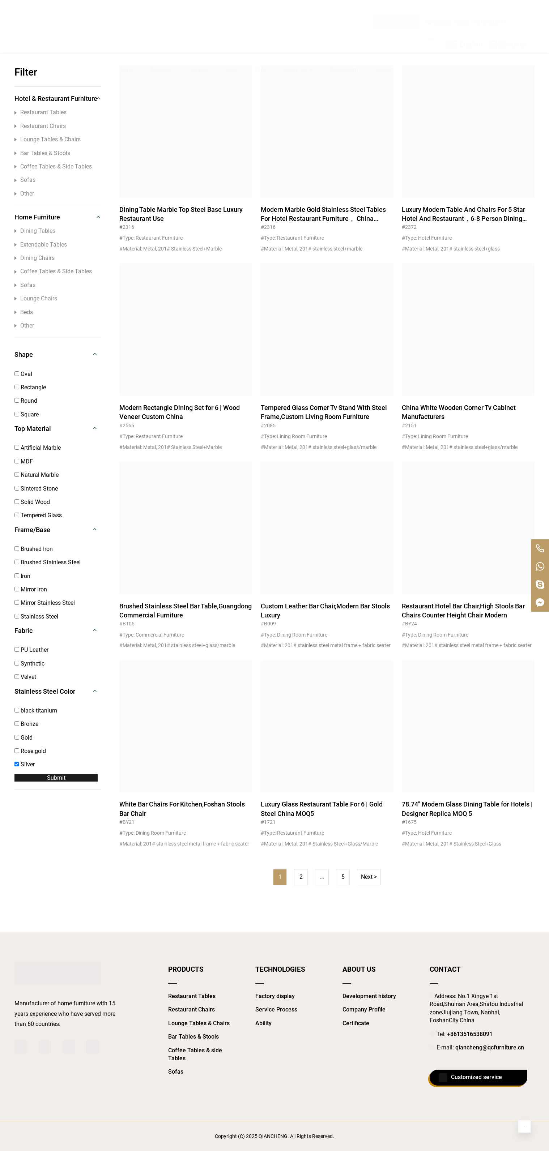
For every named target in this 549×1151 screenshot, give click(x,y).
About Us (298, 35)
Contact (384, 34)
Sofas (24, 179)
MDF (23, 461)
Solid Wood (32, 502)
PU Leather (31, 649)
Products (161, 34)
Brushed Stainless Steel (47, 562)
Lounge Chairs (35, 298)
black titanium (35, 710)
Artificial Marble (37, 447)
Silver (24, 764)
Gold (23, 737)
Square (26, 414)
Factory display (275, 996)
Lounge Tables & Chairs (47, 139)
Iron (22, 576)
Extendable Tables (40, 244)
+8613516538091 (470, 1034)
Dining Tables (34, 230)
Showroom (344, 34)
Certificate (355, 1023)
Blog (261, 34)
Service (198, 34)
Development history (369, 996)
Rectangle (30, 387)
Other (24, 193)
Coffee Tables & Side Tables (53, 166)
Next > (369, 876)
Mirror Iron (30, 589)
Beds (23, 312)
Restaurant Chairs (40, 126)
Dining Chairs (34, 257)
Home (125, 34)
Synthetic (29, 663)
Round (25, 400)
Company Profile (364, 1009)
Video (231, 34)
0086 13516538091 (481, 8)
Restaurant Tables (40, 112)
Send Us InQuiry (396, 8)
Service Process (276, 1009)
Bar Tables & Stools (42, 153)
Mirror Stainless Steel (44, 602)
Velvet (25, 676)
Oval (23, 374)
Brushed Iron (33, 548)
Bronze (26, 723)
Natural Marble (36, 474)
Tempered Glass (38, 515)
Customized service (470, 1077)
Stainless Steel (36, 616)
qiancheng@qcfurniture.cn (489, 1047)
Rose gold (30, 751)
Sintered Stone (36, 488)
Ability (263, 1023)
